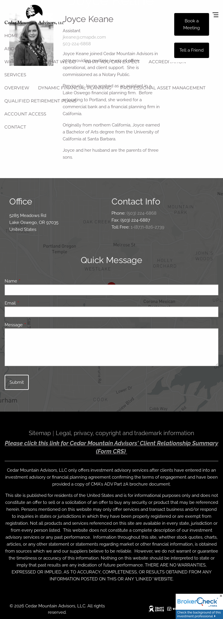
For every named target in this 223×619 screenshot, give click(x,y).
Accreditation (167, 61)
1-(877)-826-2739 (147, 227)
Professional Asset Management (163, 88)
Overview (16, 88)
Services (15, 74)
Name (32, 281)
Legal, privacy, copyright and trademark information (125, 433)
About (12, 48)
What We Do (60, 61)
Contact (15, 127)
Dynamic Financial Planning (75, 88)
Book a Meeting (191, 24)
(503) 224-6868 (142, 213)
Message (35, 324)
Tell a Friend (191, 50)
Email (31, 303)
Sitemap (40, 433)
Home (11, 35)
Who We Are (20, 61)
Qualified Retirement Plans (40, 101)
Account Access (25, 114)
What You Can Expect (112, 61)
